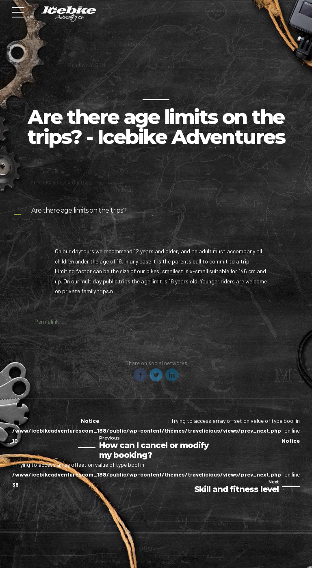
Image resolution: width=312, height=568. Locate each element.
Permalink (47, 321)
